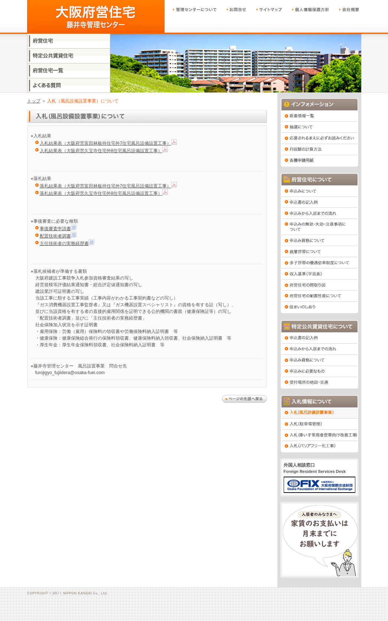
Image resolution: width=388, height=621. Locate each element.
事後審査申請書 (55, 228)
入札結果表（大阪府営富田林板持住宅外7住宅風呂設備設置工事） (106, 143)
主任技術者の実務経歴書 (64, 243)
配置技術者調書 (55, 236)
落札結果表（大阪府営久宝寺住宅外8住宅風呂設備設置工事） (101, 193)
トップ (33, 101)
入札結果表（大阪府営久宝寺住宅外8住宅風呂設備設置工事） (101, 150)
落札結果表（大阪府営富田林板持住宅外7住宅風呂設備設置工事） (106, 186)
